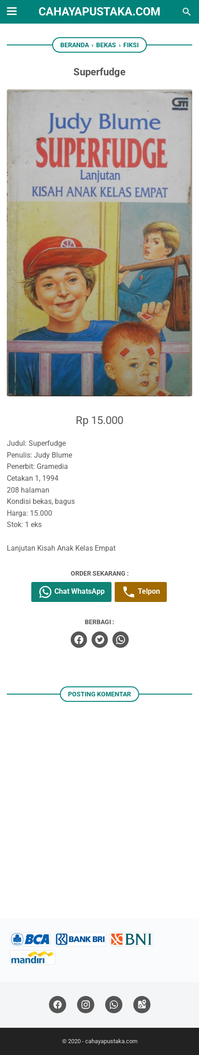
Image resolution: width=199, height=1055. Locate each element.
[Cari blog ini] (186, 11)
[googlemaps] (141, 1005)
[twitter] (100, 639)
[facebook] (79, 639)
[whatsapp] (120, 639)
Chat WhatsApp (71, 592)
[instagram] (85, 1005)
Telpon (140, 592)
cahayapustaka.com (99, 11)
